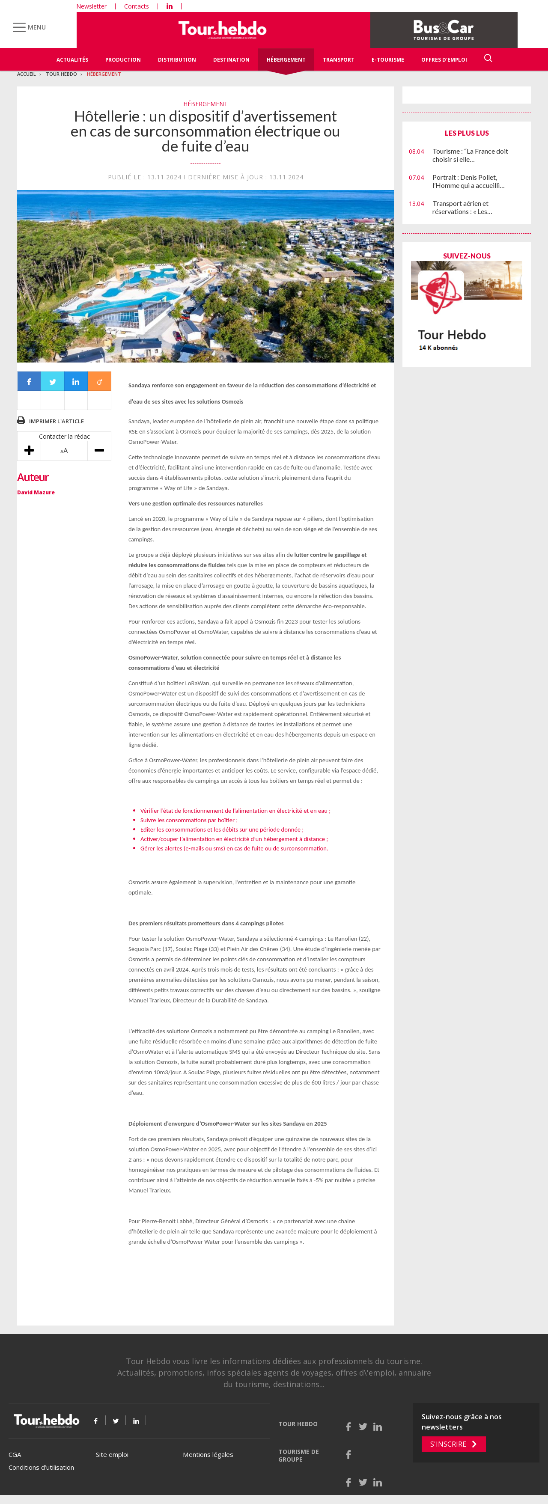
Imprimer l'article (56, 421)
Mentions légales (208, 1454)
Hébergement (286, 59)
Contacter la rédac (64, 436)
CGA (15, 1454)
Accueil (26, 74)
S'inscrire (448, 1444)
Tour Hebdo (61, 74)
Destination (231, 59)
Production (123, 59)
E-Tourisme (388, 59)
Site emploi (112, 1454)
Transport (338, 59)
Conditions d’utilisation (41, 1467)
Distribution (177, 59)
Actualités (72, 59)
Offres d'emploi (444, 59)
